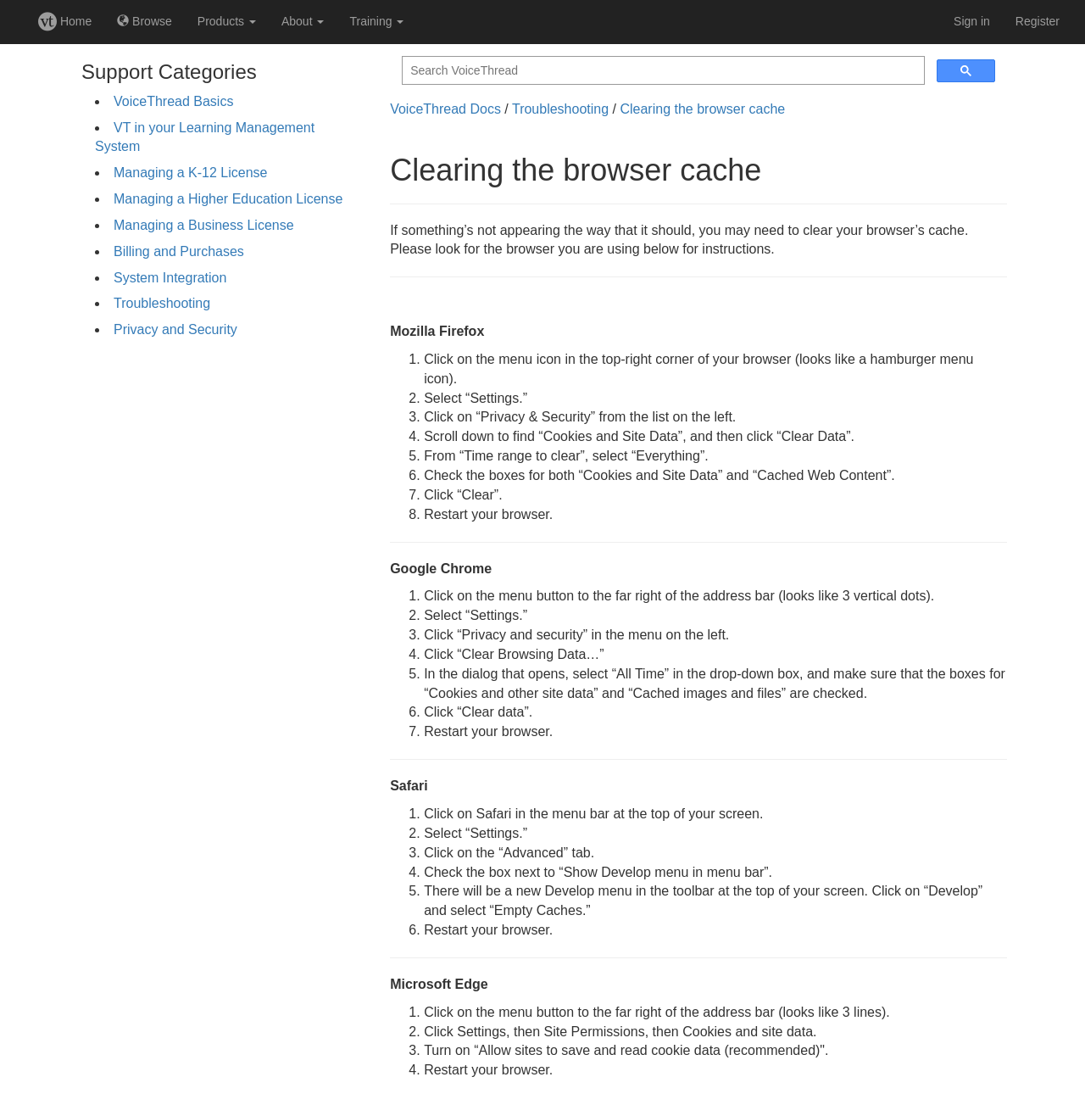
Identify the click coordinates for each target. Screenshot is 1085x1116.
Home (65, 21)
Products (227, 21)
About (302, 21)
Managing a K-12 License (190, 172)
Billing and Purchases (179, 251)
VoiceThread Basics (173, 101)
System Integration (170, 278)
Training (376, 21)
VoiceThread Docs (445, 109)
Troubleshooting (162, 303)
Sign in (972, 21)
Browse (144, 21)
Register (1037, 21)
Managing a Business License (204, 225)
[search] (661, 71)
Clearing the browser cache (702, 109)
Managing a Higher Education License (228, 199)
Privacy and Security (175, 329)
